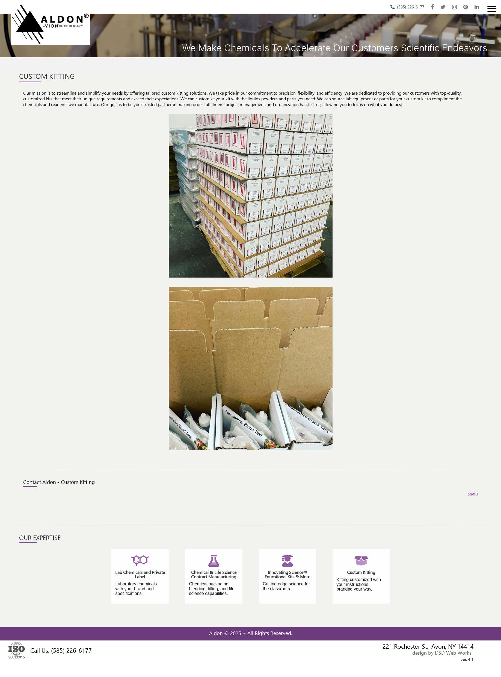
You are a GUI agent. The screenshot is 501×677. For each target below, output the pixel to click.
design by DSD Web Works (442, 652)
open (473, 493)
